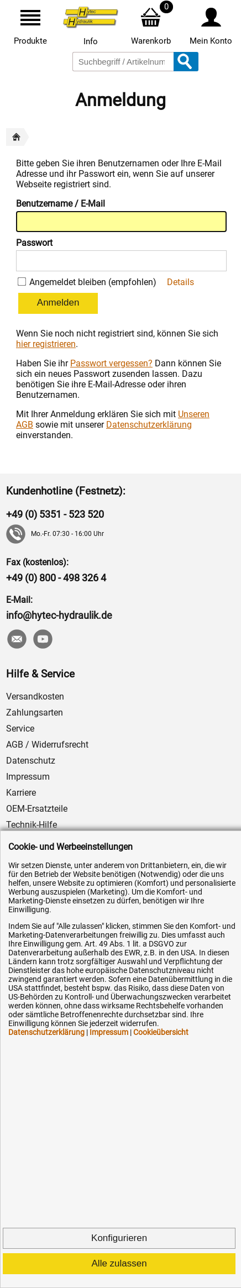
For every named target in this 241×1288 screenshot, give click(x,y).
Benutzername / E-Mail (60, 203)
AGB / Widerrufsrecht (47, 744)
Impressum (28, 776)
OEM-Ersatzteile (36, 808)
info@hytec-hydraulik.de (59, 615)
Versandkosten (35, 696)
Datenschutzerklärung (149, 424)
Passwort (34, 243)
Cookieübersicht (160, 1032)
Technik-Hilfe (31, 824)
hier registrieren (46, 344)
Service (20, 728)
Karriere (21, 792)
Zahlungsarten (34, 712)
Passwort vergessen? (111, 363)
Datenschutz (30, 760)
